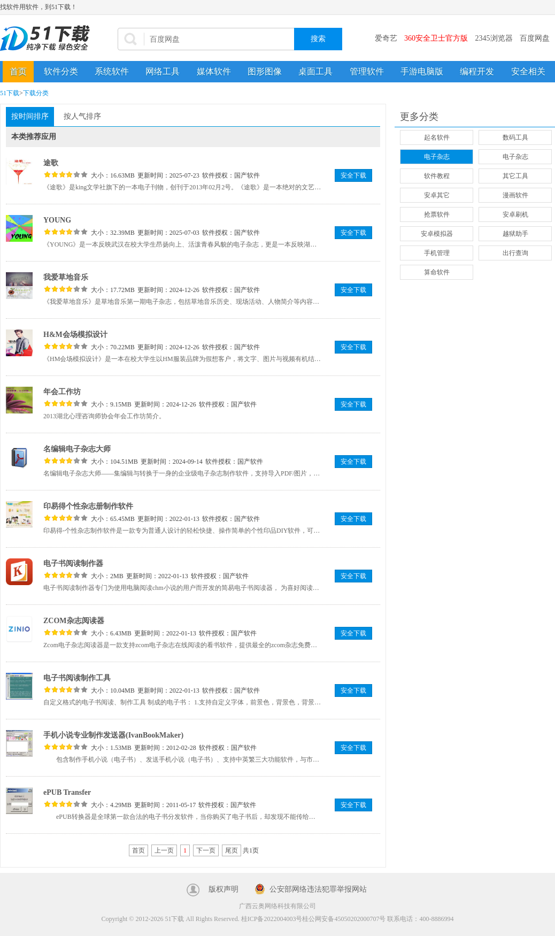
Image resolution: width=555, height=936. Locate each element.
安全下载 (353, 175)
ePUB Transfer (67, 792)
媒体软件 (214, 71)
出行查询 (515, 253)
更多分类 (419, 116)
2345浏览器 (494, 38)
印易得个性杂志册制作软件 (88, 506)
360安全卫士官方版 (436, 38)
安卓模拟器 (437, 233)
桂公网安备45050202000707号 (344, 919)
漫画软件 (515, 195)
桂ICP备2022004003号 (272, 919)
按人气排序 (82, 116)
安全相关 (528, 71)
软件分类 (61, 71)
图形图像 (265, 71)
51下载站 (48, 38)
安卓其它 (437, 195)
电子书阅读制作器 (73, 563)
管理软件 (367, 71)
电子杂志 (437, 156)
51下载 (9, 93)
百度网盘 (535, 38)
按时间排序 (30, 116)
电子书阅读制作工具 (77, 678)
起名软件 (437, 137)
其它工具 (515, 176)
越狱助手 (515, 233)
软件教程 (437, 176)
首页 (18, 71)
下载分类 (36, 93)
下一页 (205, 850)
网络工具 (162, 71)
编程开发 (477, 71)
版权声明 (223, 889)
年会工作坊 (62, 392)
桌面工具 (315, 71)
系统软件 (112, 71)
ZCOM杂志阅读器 (73, 621)
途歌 (50, 163)
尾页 (231, 850)
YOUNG (57, 220)
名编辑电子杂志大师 (77, 449)
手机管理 (437, 253)
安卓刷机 (515, 214)
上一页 (164, 850)
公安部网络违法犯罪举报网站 (318, 889)
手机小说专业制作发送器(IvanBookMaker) (113, 735)
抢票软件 (437, 214)
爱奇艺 (386, 38)
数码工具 (515, 137)
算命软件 (437, 272)
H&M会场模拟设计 (75, 335)
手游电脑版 (421, 71)
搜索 (318, 39)
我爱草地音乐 (65, 277)
